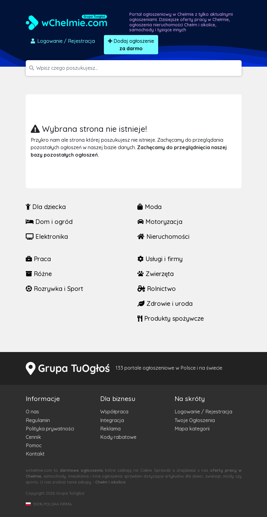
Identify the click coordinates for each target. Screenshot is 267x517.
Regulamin (38, 420)
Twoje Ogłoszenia (195, 420)
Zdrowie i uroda (165, 303)
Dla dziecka (46, 207)
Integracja (112, 420)
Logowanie (62, 41)
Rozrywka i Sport (54, 288)
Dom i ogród (49, 221)
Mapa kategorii (192, 429)
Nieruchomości (163, 236)
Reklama (110, 429)
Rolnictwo (156, 288)
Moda (149, 207)
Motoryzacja (159, 221)
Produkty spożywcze (170, 318)
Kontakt (35, 454)
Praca (38, 259)
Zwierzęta (155, 274)
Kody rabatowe (118, 437)
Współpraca (114, 411)
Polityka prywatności (50, 429)
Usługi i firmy (160, 259)
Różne (39, 274)
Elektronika (47, 236)
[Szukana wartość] (139, 68)
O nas (32, 411)
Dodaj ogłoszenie (131, 44)
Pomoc (34, 445)
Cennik (33, 437)
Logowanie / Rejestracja (203, 411)
